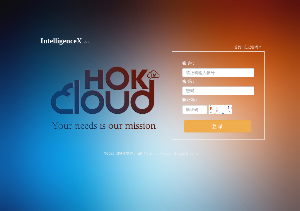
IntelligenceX (61, 41)
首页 (237, 47)
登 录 (218, 126)
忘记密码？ (253, 47)
